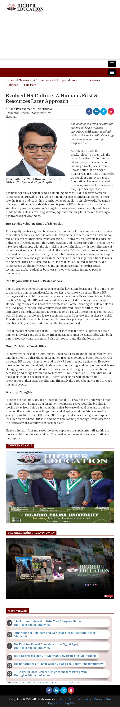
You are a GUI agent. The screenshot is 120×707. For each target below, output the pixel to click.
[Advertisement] (60, 37)
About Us (65, 699)
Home (10, 80)
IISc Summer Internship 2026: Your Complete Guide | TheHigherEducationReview (47, 623)
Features (94, 80)
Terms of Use (102, 699)
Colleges (12, 85)
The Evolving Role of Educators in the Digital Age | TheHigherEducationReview (45, 646)
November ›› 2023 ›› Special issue (56, 80)
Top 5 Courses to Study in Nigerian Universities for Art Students (54, 656)
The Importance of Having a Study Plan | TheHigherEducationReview (58, 664)
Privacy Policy (82, 699)
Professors (29, 85)
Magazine (25, 80)
